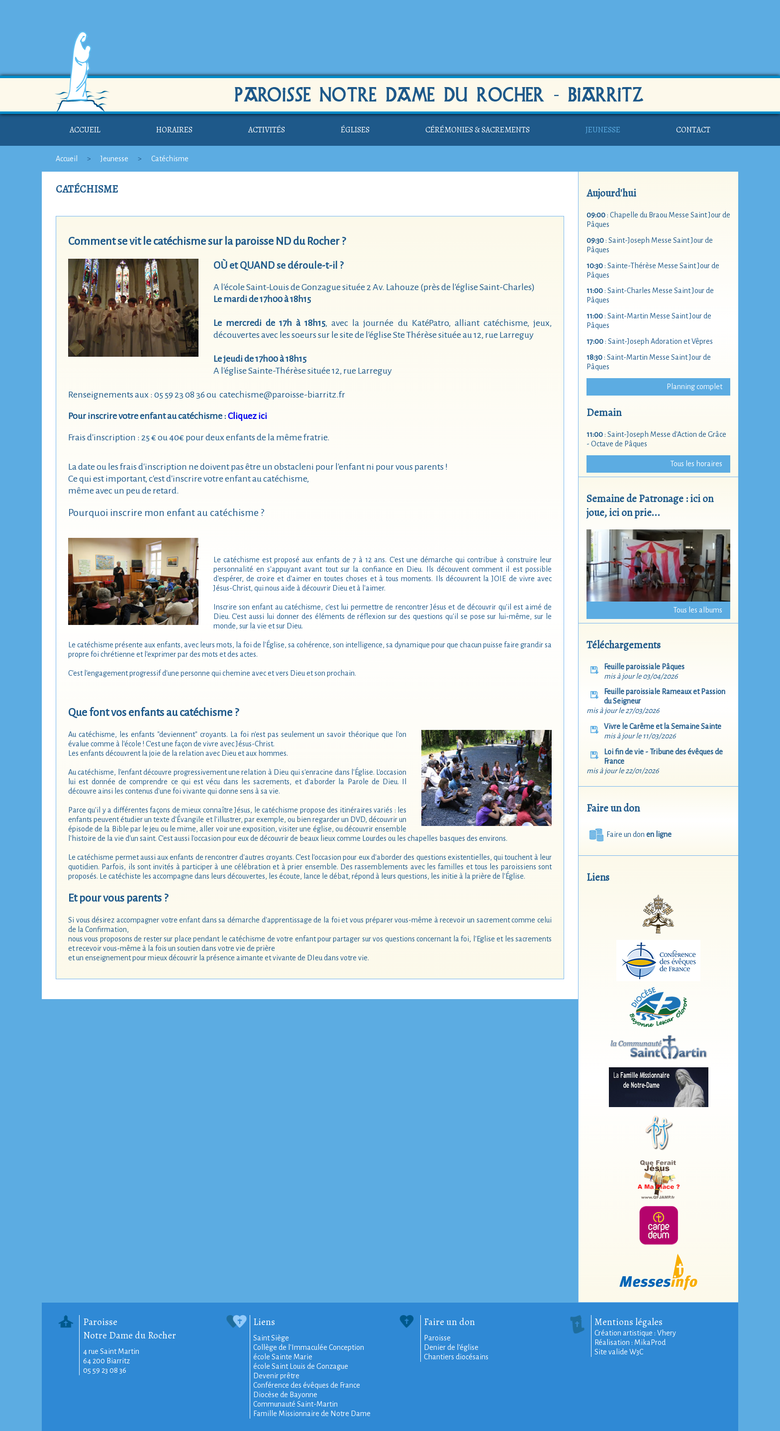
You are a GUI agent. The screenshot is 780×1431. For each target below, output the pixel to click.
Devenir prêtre (276, 1376)
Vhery (666, 1333)
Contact (693, 129)
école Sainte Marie (282, 1357)
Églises (355, 129)
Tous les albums (697, 610)
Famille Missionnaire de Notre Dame (312, 1414)
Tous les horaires (696, 464)
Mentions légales (628, 1322)
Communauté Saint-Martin (295, 1404)
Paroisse (437, 1338)
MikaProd (650, 1342)
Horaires (174, 129)
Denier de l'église (451, 1347)
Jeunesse (602, 129)
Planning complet (694, 387)
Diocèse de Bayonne (285, 1395)
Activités (266, 129)
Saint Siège (271, 1338)
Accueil (85, 129)
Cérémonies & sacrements (477, 129)
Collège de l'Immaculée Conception (308, 1347)
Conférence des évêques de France (306, 1385)
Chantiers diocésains (456, 1357)
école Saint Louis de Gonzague (300, 1366)
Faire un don (629, 834)
